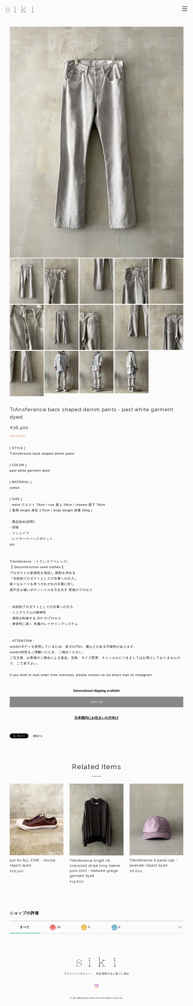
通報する (38, 736)
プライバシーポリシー (77, 973)
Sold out (96, 702)
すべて (25, 927)
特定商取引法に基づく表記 (112, 973)
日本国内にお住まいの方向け (96, 718)
